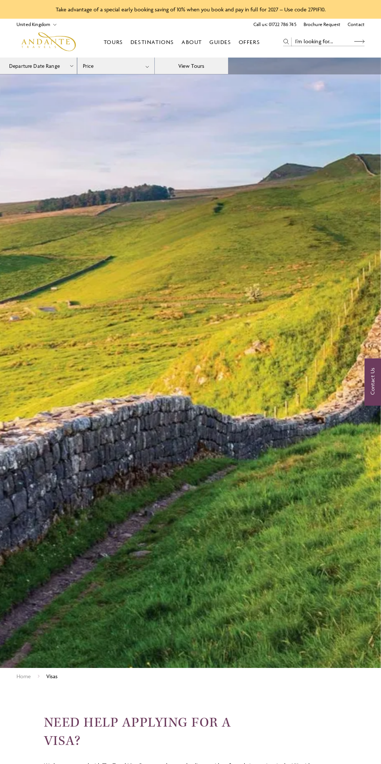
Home (24, 676)
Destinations (152, 41)
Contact (356, 24)
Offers (249, 41)
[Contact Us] (372, 382)
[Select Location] (34, 24)
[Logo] (49, 42)
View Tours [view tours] (191, 65)
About (192, 41)
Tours (113, 41)
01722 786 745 (282, 24)
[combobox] (115, 66)
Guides (220, 41)
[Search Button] (359, 41)
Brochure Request (322, 24)
